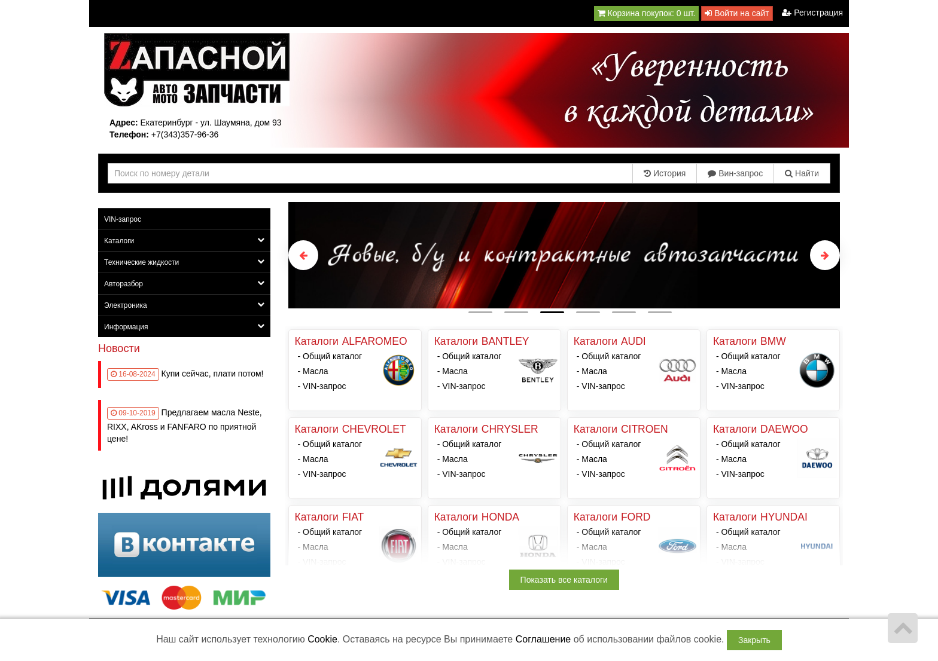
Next (825, 255)
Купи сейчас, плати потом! (213, 373)
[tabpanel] (564, 255)
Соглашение (543, 639)
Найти (802, 173)
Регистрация (812, 12)
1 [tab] (480, 312)
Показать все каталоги (564, 580)
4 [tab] (588, 312)
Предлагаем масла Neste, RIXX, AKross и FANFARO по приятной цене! (184, 425)
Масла (315, 371)
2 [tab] (516, 312)
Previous (303, 255)
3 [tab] (552, 312)
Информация (184, 326)
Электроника (184, 305)
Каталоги (184, 240)
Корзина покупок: (647, 13)
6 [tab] (660, 312)
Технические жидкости (184, 262)
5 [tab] (624, 312)
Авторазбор (184, 283)
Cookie (322, 639)
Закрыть (754, 640)
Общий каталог (332, 356)
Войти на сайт (737, 13)
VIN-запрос (122, 219)
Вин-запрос (735, 173)
